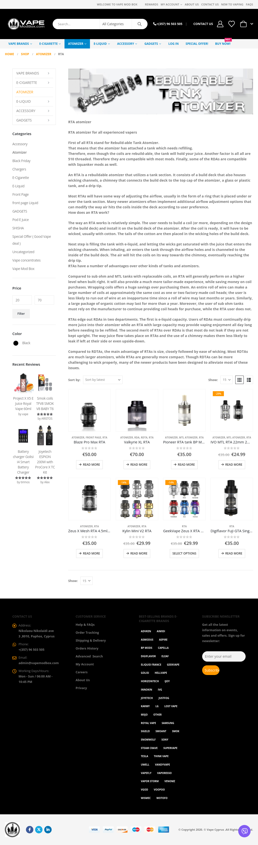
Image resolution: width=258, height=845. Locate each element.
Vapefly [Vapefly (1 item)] (146, 773)
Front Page (93, 437)
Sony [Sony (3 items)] (164, 739)
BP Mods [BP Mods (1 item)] (146, 648)
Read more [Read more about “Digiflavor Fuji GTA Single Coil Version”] (233, 553)
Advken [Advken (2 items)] (146, 631)
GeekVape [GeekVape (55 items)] (173, 664)
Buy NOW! (223, 42)
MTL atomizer (188, 437)
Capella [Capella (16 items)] (163, 648)
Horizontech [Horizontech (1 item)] (150, 681)
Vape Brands (18, 44)
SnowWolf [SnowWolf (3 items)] (148, 739)
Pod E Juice (20, 219)
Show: (213, 380)
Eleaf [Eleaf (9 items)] (165, 656)
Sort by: (74, 380)
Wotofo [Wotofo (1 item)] (162, 798)
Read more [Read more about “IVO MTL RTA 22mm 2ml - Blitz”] (233, 464)
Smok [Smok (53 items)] (175, 731)
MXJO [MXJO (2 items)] (144, 714)
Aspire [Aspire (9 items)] (163, 639)
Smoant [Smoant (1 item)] (160, 731)
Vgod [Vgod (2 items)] (144, 789)
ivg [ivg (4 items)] (160, 689)
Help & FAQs (85, 625)
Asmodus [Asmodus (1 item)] (147, 639)
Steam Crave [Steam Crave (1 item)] (149, 748)
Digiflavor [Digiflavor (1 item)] (148, 656)
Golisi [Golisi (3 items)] (145, 673)
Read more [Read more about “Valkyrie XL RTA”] (138, 464)
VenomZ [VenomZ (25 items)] (169, 781)
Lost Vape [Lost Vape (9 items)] (170, 706)
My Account (170, 4)
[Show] (226, 380)
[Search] (139, 24)
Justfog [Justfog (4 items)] (164, 698)
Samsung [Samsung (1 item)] (168, 723)
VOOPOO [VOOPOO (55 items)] (159, 789)
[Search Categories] (116, 24)
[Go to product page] (89, 410)
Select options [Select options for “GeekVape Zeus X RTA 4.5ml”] (184, 553)
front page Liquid (25, 202)
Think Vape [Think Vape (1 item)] (161, 756)
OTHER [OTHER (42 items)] (157, 714)
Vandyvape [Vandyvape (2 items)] (162, 764)
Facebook (29, 829)
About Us (192, 4)
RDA (137, 437)
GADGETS (151, 44)
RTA (105, 437)
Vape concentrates (26, 260)
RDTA (144, 437)
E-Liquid (100, 44)
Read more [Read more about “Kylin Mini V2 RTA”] (138, 553)
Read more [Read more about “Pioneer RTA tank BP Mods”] (186, 464)
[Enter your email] (224, 656)
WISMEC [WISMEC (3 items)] (146, 798)
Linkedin (48, 829)
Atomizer (75, 44)
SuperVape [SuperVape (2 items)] (170, 748)
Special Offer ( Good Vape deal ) (31, 240)
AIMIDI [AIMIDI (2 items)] (161, 631)
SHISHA (18, 228)
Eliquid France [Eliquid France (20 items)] (151, 664)
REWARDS (151, 4)
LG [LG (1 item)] (157, 706)
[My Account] (220, 24)
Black (15, 343)
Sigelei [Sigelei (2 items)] (145, 731)
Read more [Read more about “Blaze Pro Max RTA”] (91, 464)
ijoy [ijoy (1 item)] (167, 681)
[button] (239, 380)
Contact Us (210, 4)
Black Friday (21, 160)
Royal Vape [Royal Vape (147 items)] (148, 723)
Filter (21, 314)
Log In (173, 44)
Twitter (39, 829)
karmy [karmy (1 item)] (145, 706)
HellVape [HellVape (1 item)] (161, 673)
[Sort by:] (103, 380)
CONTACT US (203, 24)
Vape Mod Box (23, 268)
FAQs (249, 4)
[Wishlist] (231, 24)
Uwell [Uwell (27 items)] (145, 764)
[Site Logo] (26, 24)
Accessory (125, 44)
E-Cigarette (48, 44)
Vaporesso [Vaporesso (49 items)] (164, 773)
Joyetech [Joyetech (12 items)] (147, 698)
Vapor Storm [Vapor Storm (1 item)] (150, 781)
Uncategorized (23, 251)
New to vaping (232, 4)
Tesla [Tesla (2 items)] (144, 756)
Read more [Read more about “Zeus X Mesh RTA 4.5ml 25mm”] (91, 553)
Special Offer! (197, 44)
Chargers (19, 169)
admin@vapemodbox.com (39, 663)
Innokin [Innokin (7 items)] (146, 689)
